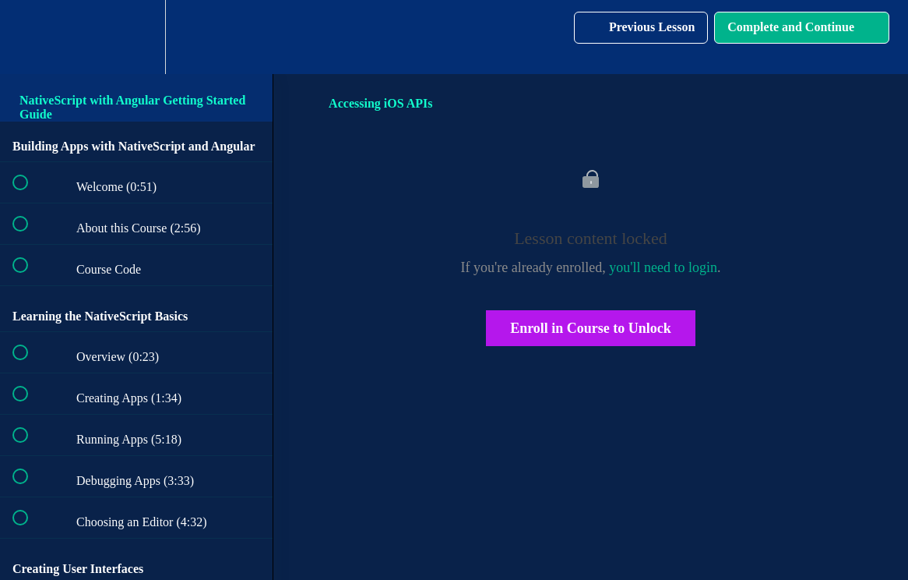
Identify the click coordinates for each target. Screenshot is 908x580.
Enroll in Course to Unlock (590, 328)
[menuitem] (136, 37)
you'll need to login (663, 267)
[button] (29, 37)
